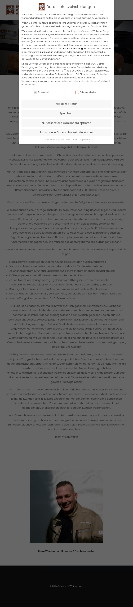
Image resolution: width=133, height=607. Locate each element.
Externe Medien (86, 91)
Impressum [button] (85, 138)
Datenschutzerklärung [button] (67, 138)
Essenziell (41, 91)
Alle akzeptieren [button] (66, 102)
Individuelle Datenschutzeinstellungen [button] (66, 131)
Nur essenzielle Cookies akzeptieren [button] (66, 121)
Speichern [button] (66, 112)
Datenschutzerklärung (70, 47)
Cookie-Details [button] (49, 138)
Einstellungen (45, 50)
